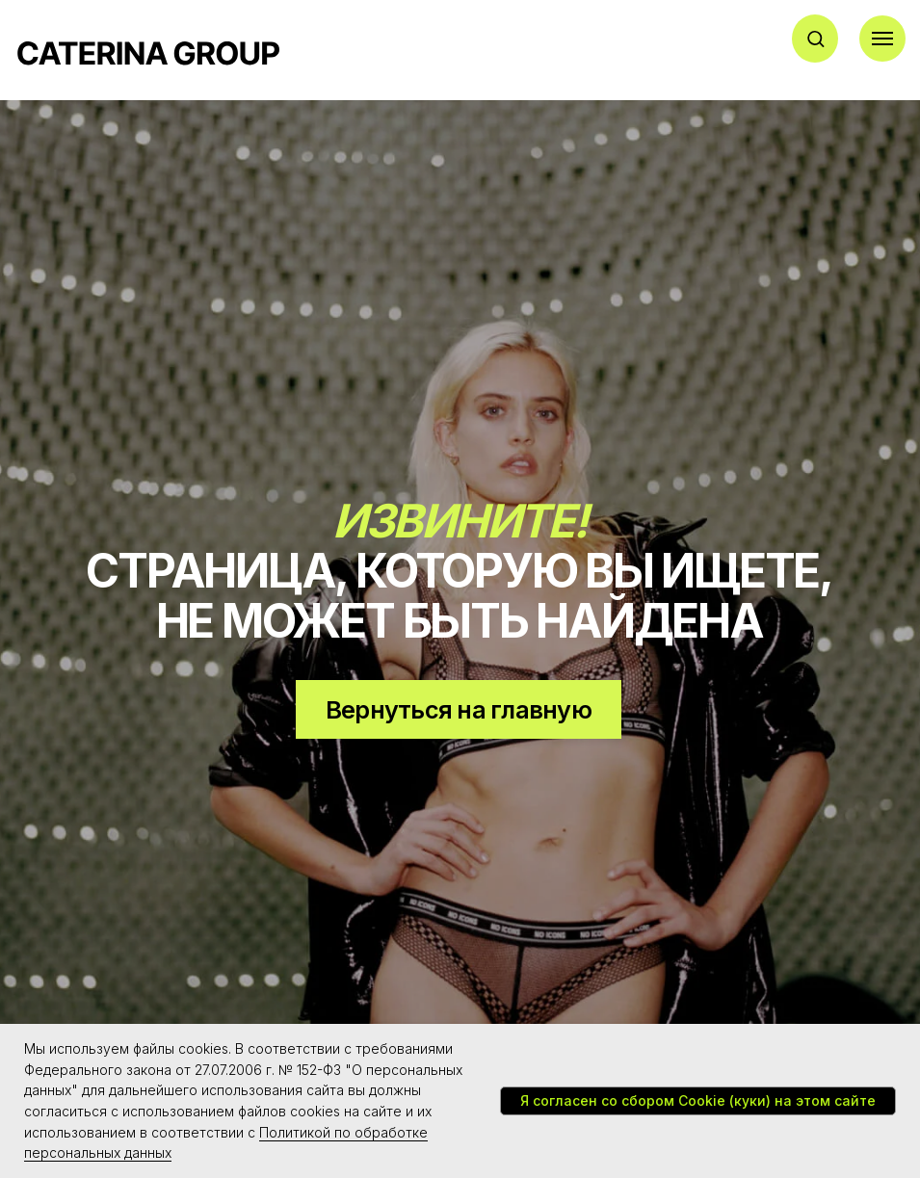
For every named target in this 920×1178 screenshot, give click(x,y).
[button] (815, 38)
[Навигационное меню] (882, 38)
